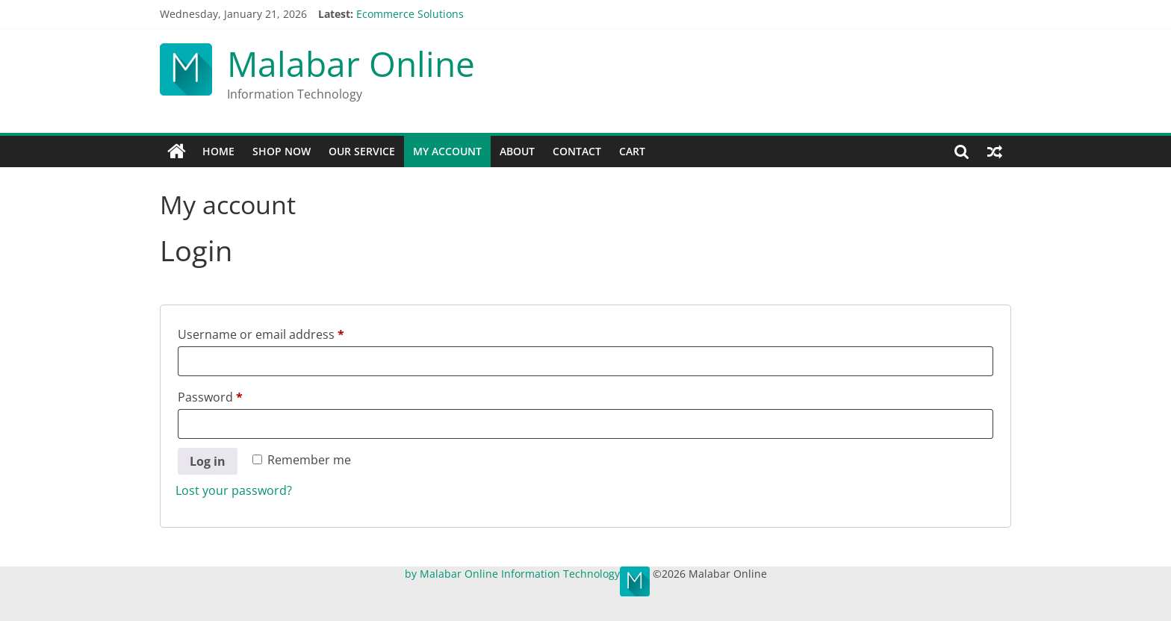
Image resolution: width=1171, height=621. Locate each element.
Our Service (362, 151)
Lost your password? (234, 490)
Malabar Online (351, 63)
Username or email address (286, 332)
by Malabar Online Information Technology (512, 574)
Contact (577, 151)
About (517, 151)
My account (447, 151)
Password (235, 395)
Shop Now (281, 151)
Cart (632, 151)
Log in (208, 461)
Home (218, 151)
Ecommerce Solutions (410, 14)
